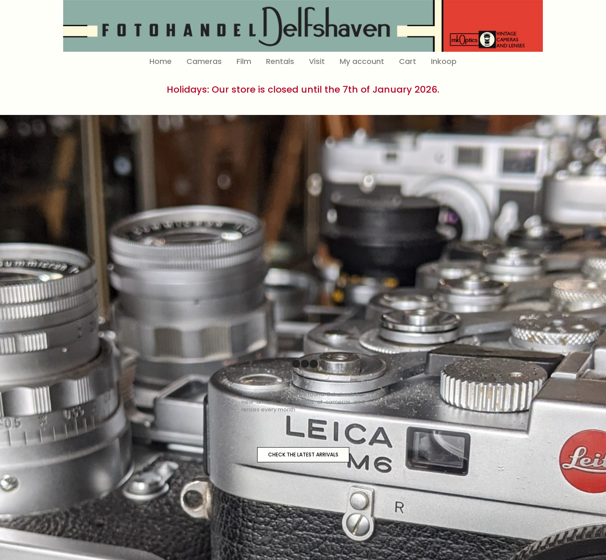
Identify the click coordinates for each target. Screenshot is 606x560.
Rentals (280, 61)
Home (160, 61)
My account (362, 61)
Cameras (204, 61)
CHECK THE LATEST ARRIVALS (303, 454)
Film (244, 61)
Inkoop (444, 61)
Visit (317, 61)
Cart (407, 61)
